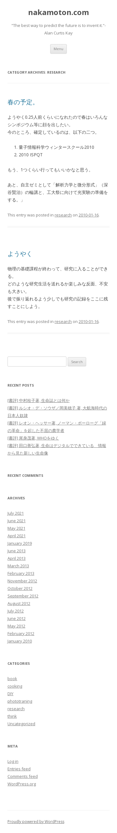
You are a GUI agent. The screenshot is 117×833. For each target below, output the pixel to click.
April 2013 (16, 558)
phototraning (19, 701)
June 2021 (16, 520)
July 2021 (15, 513)
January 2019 (19, 543)
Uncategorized (21, 723)
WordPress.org (21, 784)
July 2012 (15, 611)
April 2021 (16, 536)
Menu (58, 48)
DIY (10, 693)
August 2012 (18, 603)
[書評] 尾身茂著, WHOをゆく (33, 438)
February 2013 (20, 573)
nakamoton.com (58, 12)
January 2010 (19, 641)
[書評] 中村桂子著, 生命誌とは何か (38, 400)
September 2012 (22, 596)
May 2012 (16, 626)
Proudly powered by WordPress (35, 821)
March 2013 (18, 566)
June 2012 (16, 618)
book (12, 678)
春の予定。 (23, 102)
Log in (12, 761)
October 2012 (19, 588)
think (12, 716)
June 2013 (16, 551)
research (63, 215)
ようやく (19, 253)
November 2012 (22, 581)
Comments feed (22, 776)
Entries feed (19, 769)
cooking (14, 686)
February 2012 (20, 633)
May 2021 (16, 528)
